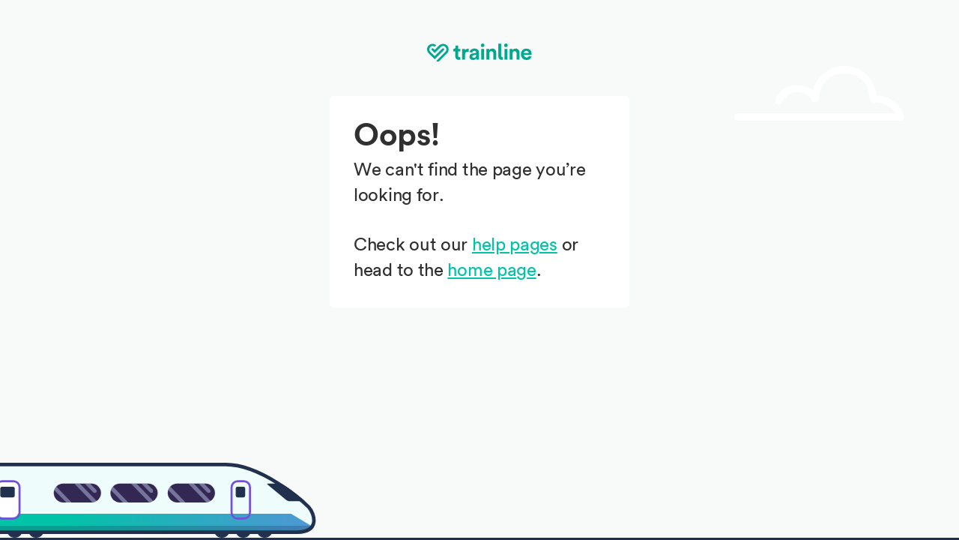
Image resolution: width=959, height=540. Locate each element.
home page (491, 271)
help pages (514, 245)
